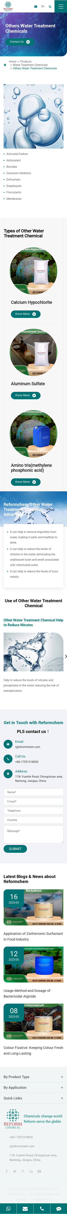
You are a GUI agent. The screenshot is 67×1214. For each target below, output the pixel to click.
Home (12, 61)
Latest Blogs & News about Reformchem (30, 879)
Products (26, 61)
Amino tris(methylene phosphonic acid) (31, 468)
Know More (25, 314)
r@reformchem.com (27, 747)
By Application (33, 1089)
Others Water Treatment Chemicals (35, 68)
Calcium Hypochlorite (31, 302)
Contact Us (20, 42)
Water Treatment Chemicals (30, 65)
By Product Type (33, 1078)
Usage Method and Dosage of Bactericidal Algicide (27, 993)
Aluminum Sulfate (28, 383)
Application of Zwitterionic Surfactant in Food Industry (33, 936)
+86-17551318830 (26, 762)
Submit (15, 849)
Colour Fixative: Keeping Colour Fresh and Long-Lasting (33, 1050)
